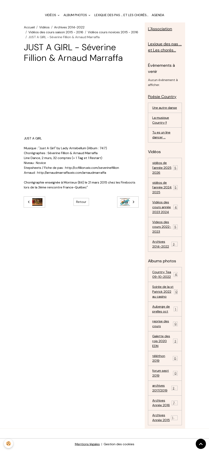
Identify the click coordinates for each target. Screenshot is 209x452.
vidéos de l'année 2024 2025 (165, 188)
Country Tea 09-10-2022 (164, 275)
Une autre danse (164, 108)
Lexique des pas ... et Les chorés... (121, 15)
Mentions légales (87, 446)
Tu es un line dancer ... (161, 135)
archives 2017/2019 (165, 389)
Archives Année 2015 (165, 419)
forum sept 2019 (164, 375)
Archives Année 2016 (165, 404)
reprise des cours (164, 325)
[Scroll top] (201, 444)
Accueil (29, 28)
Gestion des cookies (119, 446)
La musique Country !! (160, 120)
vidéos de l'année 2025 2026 (165, 168)
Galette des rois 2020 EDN (165, 343)
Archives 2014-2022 (69, 28)
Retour (81, 202)
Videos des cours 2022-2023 (165, 228)
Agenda (158, 15)
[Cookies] (8, 443)
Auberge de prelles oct (164, 310)
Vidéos (51, 15)
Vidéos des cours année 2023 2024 (165, 208)
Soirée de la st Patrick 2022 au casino (164, 293)
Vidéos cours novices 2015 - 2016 (113, 32)
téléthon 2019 (164, 360)
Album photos (75, 15)
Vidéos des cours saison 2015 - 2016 (55, 32)
